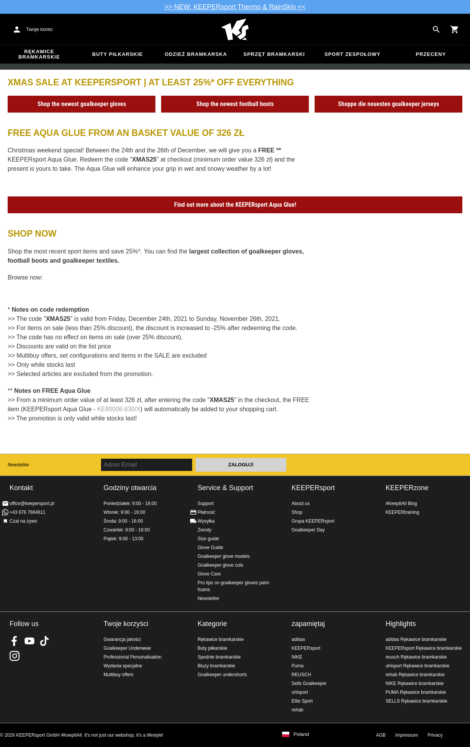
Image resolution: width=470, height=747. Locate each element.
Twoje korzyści (126, 624)
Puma (298, 666)
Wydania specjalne (123, 666)
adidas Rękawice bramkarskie (415, 639)
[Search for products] (436, 29)
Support (205, 503)
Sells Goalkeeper (309, 683)
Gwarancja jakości (122, 639)
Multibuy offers (119, 674)
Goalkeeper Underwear (127, 648)
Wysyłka (206, 521)
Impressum (406, 735)
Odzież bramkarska (196, 54)
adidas (298, 639)
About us (301, 503)
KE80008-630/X (118, 409)
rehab (298, 710)
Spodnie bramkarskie (219, 657)
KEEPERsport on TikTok (44, 641)
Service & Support (225, 488)
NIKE (297, 657)
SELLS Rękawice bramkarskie (416, 701)
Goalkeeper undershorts (222, 674)
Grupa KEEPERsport (313, 521)
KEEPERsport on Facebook (15, 641)
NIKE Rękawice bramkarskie (414, 683)
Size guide (208, 538)
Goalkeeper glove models (223, 556)
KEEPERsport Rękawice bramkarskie (423, 648)
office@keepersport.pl (32, 503)
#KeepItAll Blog (401, 503)
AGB (380, 735)
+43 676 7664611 (28, 512)
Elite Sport (302, 701)
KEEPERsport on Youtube (29, 641)
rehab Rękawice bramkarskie (415, 674)
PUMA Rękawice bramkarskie (415, 692)
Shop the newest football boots (235, 104)
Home (235, 29)
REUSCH (301, 674)
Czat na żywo (23, 521)
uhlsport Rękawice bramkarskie (417, 666)
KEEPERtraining (402, 512)
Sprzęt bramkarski (274, 54)
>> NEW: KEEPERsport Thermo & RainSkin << (235, 7)
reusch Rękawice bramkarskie (416, 657)
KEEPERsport (313, 488)
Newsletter (18, 464)
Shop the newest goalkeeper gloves (82, 104)
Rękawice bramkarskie (39, 54)
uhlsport (300, 692)
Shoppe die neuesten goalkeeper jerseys (388, 104)
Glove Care (209, 574)
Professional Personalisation (133, 657)
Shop (297, 512)
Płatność (206, 512)
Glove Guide (210, 547)
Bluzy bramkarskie (216, 666)
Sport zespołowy (352, 54)
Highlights (400, 624)
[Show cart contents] (454, 29)
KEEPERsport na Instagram (15, 656)
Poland (301, 734)
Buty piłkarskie (117, 54)
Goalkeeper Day (308, 530)
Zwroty (204, 530)
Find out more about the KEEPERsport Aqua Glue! (235, 204)
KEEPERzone (406, 488)
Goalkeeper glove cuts (220, 565)
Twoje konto (39, 29)
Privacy (435, 735)
